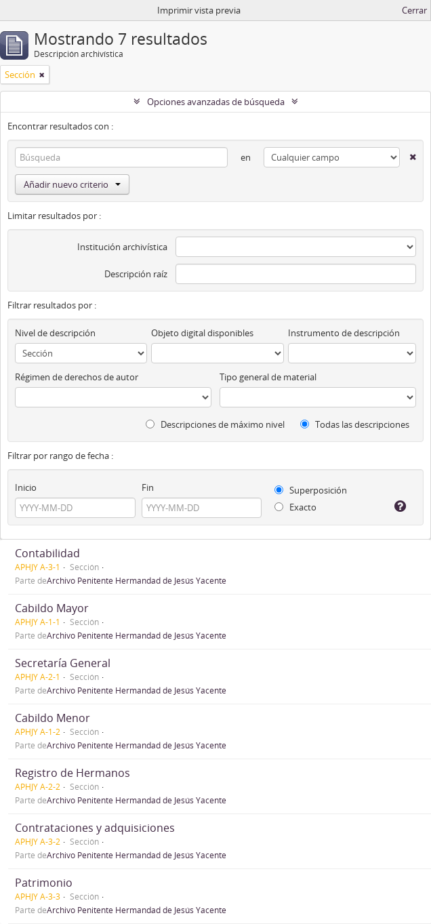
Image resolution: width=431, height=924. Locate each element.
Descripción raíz (135, 274)
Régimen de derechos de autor (76, 377)
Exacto (295, 507)
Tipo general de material (268, 377)
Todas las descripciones (354, 424)
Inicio (26, 487)
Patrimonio (44, 882)
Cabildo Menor (52, 717)
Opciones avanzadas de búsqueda (216, 102)
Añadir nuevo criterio (72, 184)
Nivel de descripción (55, 333)
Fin (148, 487)
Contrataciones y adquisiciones (95, 827)
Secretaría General (62, 663)
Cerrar (414, 10)
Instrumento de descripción (344, 333)
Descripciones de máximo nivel (215, 424)
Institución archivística (122, 247)
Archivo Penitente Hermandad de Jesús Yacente (136, 580)
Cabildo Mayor (52, 608)
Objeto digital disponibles (202, 333)
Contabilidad (47, 553)
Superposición (310, 490)
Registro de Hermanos (72, 772)
